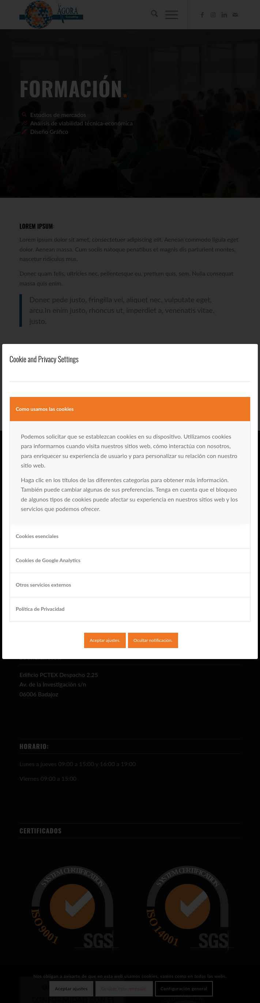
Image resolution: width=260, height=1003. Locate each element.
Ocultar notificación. (153, 640)
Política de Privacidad (40, 609)
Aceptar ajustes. (105, 640)
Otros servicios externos (43, 585)
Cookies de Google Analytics (48, 560)
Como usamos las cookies (45, 409)
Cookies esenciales (37, 536)
